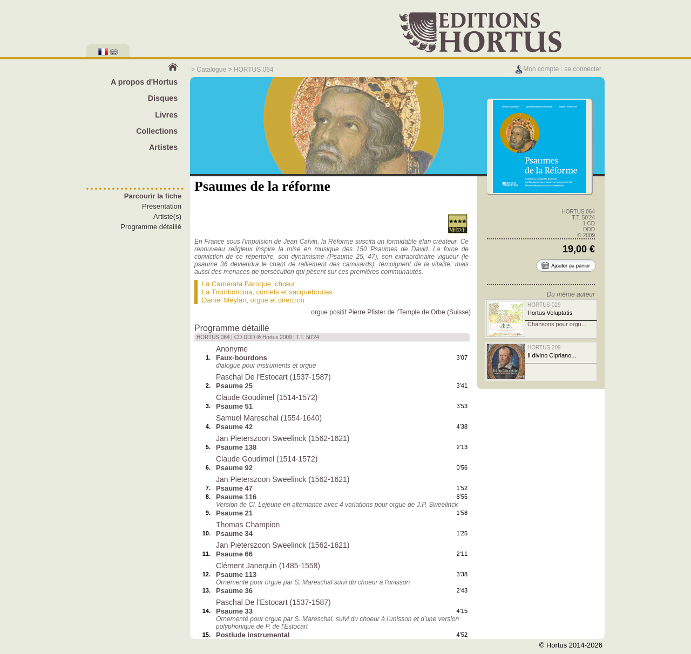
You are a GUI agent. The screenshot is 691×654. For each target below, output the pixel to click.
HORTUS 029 (544, 305)
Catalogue (211, 69)
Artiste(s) (167, 216)
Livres (166, 115)
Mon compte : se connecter (557, 69)
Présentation (161, 206)
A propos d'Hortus (144, 82)
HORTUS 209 (544, 347)
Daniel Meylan (224, 300)
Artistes (163, 147)
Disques (163, 98)
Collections (157, 131)
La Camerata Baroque (236, 284)
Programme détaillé (150, 227)
